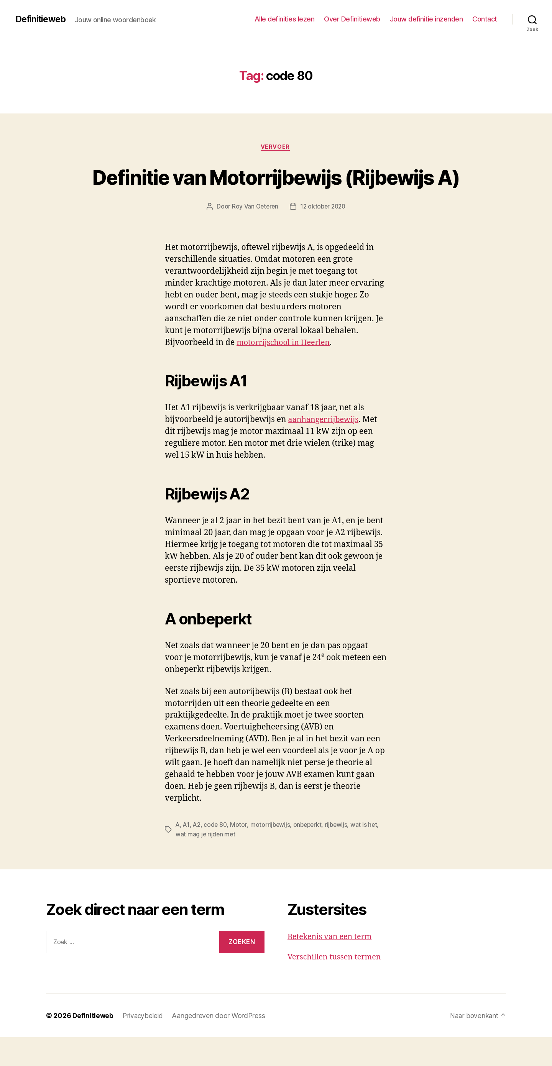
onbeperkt (310, 853)
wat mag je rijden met (206, 863)
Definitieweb (42, 19)
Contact (484, 19)
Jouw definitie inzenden (426, 19)
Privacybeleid (144, 1044)
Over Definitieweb (352, 19)
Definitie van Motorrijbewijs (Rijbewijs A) (276, 191)
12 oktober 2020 (323, 235)
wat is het (368, 853)
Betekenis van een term (332, 965)
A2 (197, 853)
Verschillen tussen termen (337, 985)
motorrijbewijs (272, 853)
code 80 (216, 853)
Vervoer (276, 147)
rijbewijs (340, 853)
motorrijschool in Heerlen (286, 371)
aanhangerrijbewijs (325, 448)
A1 (186, 853)
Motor (240, 853)
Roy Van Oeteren (254, 235)
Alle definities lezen (285, 19)
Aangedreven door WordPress (220, 1044)
